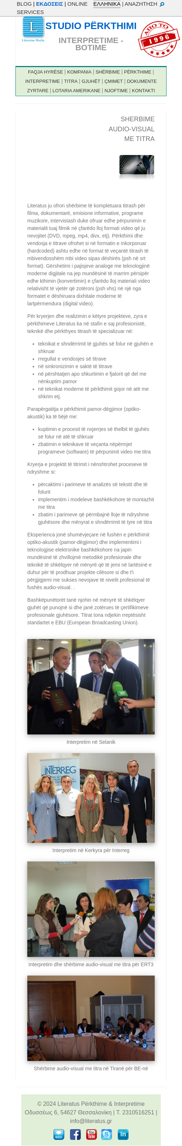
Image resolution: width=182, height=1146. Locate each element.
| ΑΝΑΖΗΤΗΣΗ (143, 4)
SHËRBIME (107, 72)
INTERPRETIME (42, 81)
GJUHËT (91, 81)
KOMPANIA (79, 72)
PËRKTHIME (137, 72)
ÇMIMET (113, 81)
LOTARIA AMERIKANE (76, 90)
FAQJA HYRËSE (45, 72)
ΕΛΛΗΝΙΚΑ (107, 4)
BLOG (24, 4)
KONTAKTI (143, 90)
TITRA (71, 81)
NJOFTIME (116, 90)
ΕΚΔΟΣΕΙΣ (49, 4)
